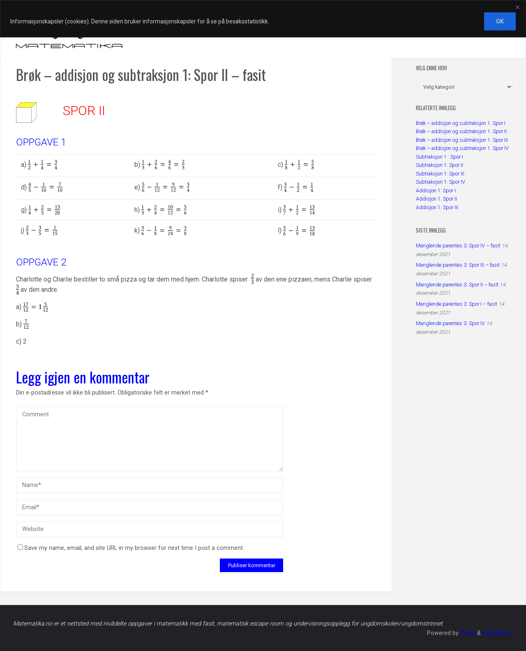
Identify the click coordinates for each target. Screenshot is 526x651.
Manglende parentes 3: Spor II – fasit (457, 285)
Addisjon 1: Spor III (437, 207)
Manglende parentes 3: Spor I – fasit (456, 304)
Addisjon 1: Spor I (436, 190)
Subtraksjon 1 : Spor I (439, 157)
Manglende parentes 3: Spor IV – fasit (458, 245)
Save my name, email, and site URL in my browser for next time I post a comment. (131, 548)
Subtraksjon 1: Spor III (440, 174)
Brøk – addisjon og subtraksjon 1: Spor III (462, 140)
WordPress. (497, 633)
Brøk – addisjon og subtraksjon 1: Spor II (461, 131)
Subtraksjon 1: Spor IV (440, 182)
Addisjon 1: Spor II (436, 199)
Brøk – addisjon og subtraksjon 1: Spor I (460, 123)
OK (500, 21)
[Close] (517, 7)
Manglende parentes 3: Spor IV (450, 323)
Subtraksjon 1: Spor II (439, 165)
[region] (263, 18)
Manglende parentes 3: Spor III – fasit (458, 265)
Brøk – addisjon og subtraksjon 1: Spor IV (462, 148)
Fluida (467, 633)
